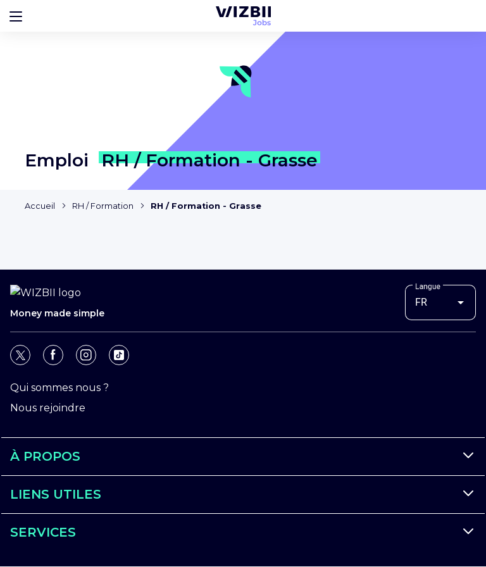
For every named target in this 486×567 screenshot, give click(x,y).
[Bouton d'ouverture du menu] (15, 16)
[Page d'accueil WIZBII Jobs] (243, 15)
